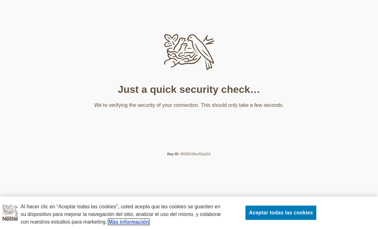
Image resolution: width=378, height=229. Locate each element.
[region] (189, 213)
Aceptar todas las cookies (281, 212)
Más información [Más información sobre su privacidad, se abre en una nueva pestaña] (128, 222)
